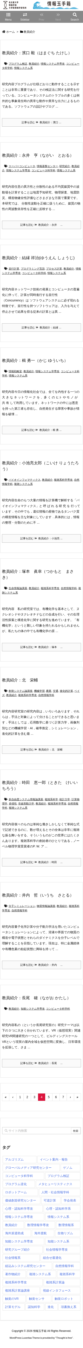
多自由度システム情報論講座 (26, 799)
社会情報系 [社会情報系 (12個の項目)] (13, 1257)
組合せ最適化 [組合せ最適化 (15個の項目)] (52, 1257)
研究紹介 (64, 166)
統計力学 (64, 799)
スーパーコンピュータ (22, 166)
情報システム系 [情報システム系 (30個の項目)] (58, 1217)
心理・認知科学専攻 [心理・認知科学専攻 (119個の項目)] (19, 1208)
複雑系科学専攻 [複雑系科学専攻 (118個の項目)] (16, 1282)
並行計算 (14, 268)
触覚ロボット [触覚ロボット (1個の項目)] (64, 1298)
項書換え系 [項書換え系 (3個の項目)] (68, 1307)
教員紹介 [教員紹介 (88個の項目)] (11, 1225)
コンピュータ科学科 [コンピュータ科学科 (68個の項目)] (19, 1176)
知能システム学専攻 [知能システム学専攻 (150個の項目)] (19, 1241)
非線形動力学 (26, 803)
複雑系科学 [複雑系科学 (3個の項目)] (67, 1274)
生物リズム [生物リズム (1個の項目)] (65, 1233)
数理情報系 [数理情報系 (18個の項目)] (66, 1225)
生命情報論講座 (18, 588)
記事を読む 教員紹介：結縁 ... (41, 327)
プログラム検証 (18, 63)
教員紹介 (34, 63)
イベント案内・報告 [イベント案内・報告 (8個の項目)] (54, 1159)
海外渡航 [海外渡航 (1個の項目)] (40, 1233)
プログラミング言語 (33, 268)
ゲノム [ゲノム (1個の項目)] (67, 1167)
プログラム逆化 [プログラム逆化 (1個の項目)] (16, 1184)
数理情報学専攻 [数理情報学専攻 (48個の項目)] (38, 1225)
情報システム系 (23, 67)
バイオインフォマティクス (25, 479)
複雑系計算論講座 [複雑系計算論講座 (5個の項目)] (17, 1290)
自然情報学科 (69, 588)
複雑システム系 (23, 484)
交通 (55, 690)
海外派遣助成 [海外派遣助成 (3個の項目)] (14, 1233)
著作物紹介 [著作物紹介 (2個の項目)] (13, 1274)
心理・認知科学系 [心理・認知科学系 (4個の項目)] (58, 1208)
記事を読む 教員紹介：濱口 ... (41, 122)
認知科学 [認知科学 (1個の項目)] (34, 1307)
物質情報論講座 (46, 906)
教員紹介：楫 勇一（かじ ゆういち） (35, 360)
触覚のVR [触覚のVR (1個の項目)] (12, 1298)
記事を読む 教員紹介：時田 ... (41, 862)
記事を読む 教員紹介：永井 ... (41, 224)
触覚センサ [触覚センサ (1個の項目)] (36, 1298)
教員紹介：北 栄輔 (20, 680)
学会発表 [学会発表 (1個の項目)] (70, 1200)
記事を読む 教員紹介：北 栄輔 (41, 749)
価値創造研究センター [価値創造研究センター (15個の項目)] (20, 1200)
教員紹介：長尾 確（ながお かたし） (36, 998)
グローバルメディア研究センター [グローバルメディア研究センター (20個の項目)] (28, 1167)
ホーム (10, 31)
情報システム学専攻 (53, 63)
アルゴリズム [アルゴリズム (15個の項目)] (14, 1159)
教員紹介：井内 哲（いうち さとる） (38, 895)
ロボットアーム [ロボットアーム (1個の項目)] (16, 1192)
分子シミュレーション (22, 906)
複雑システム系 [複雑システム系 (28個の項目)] (40, 1274)
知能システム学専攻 (33, 1008)
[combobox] (41, 1130)
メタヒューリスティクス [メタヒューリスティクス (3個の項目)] (55, 1184)
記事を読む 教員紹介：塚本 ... (41, 647)
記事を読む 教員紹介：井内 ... (41, 964)
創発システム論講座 (21, 690)
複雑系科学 (51, 799)
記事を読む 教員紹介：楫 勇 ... (41, 430)
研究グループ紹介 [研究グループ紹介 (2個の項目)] (17, 1249)
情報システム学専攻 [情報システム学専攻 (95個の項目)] (19, 1217)
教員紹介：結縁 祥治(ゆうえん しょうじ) (38, 258)
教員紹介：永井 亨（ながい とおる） (38, 155)
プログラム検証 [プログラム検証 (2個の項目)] (58, 1176)
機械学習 (39, 690)
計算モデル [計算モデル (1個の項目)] (13, 1307)
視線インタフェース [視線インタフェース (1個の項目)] (57, 1290)
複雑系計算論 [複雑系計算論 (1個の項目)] (55, 1282)
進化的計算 (66, 690)
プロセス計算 (54, 268)
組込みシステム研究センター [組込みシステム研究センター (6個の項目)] (25, 1266)
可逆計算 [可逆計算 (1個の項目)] (50, 1200)
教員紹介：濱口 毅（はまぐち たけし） (37, 53)
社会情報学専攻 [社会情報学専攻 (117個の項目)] (57, 1249)
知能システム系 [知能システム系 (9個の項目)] (58, 1241)
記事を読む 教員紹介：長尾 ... (41, 1063)
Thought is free (64, 1337)
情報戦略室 (15, 371)
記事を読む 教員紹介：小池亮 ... (41, 538)
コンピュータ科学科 (43, 170)
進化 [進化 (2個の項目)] (51, 1307)
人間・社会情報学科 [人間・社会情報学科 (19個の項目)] (55, 1192)
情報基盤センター (47, 166)
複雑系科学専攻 (63, 479)
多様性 (13, 803)
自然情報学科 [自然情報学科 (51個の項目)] (64, 1266)
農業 (48, 690)
